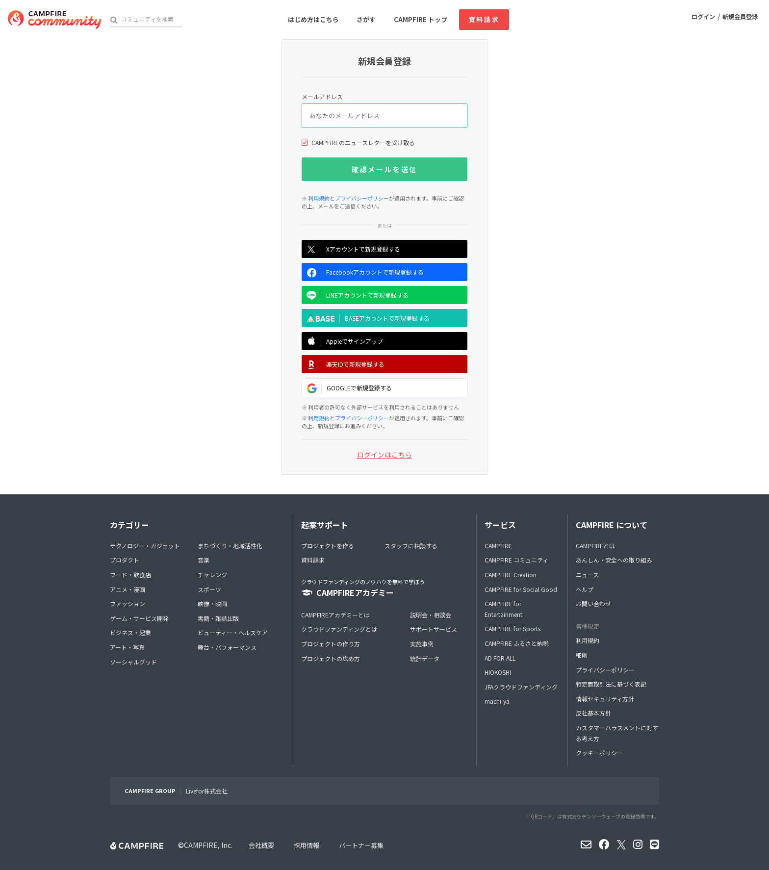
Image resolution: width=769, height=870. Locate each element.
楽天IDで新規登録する (343, 364)
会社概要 (262, 845)
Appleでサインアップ (342, 341)
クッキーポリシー (599, 752)
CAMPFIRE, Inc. (208, 845)
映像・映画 (212, 603)
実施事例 (422, 644)
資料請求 (484, 19)
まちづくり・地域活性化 (230, 545)
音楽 (203, 560)
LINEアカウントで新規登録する (355, 295)
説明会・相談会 (430, 615)
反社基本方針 (593, 713)
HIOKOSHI (498, 672)
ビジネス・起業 (130, 632)
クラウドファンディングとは (339, 629)
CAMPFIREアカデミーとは (335, 615)
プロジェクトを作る (327, 545)
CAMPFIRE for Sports (512, 628)
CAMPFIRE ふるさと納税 (517, 643)
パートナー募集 (367, 845)
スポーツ (209, 589)
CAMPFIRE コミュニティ (516, 560)
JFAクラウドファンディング (521, 687)
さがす (366, 19)
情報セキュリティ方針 (605, 698)
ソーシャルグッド (133, 662)
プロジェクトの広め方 (330, 658)
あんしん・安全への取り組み (614, 560)
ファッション (127, 603)
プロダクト (124, 560)
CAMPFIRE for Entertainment (503, 608)
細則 (582, 655)
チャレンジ (212, 574)
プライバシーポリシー (362, 198)
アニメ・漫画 (127, 589)
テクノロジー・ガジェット (145, 545)
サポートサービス (433, 629)
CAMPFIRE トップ (420, 19)
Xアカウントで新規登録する (351, 249)
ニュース (587, 574)
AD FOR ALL (500, 658)
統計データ (424, 658)
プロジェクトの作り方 (330, 644)
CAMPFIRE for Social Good (521, 589)
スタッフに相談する (410, 545)
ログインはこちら (384, 455)
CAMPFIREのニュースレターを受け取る (363, 142)
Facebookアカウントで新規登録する (363, 273)
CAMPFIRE (498, 545)
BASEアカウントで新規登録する (366, 318)
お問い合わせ (593, 603)
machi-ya (497, 701)
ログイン (696, 19)
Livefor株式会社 (207, 791)
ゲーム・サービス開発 (139, 618)
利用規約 (319, 198)
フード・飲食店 (130, 574)
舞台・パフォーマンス (227, 647)
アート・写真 (127, 647)
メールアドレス (322, 96)
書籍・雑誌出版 (218, 618)
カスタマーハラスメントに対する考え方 (617, 732)
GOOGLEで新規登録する (347, 388)
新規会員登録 (737, 19)
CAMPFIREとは (595, 545)
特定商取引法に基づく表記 (611, 684)
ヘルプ (584, 589)
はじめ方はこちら (313, 19)
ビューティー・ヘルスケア (233, 632)
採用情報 (309, 845)
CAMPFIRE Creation (511, 574)
